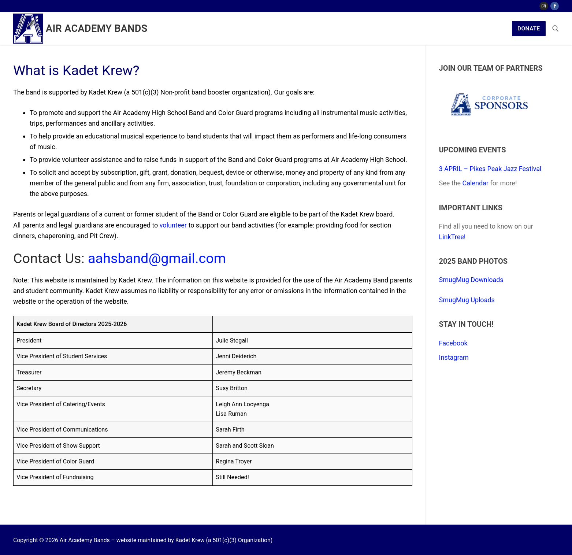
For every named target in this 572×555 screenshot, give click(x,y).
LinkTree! (452, 237)
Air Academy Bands (97, 28)
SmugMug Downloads (471, 280)
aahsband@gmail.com (157, 258)
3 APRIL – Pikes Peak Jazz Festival (490, 169)
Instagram (454, 357)
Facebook (453, 343)
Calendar (476, 183)
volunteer (173, 225)
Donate (528, 28)
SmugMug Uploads (467, 300)
